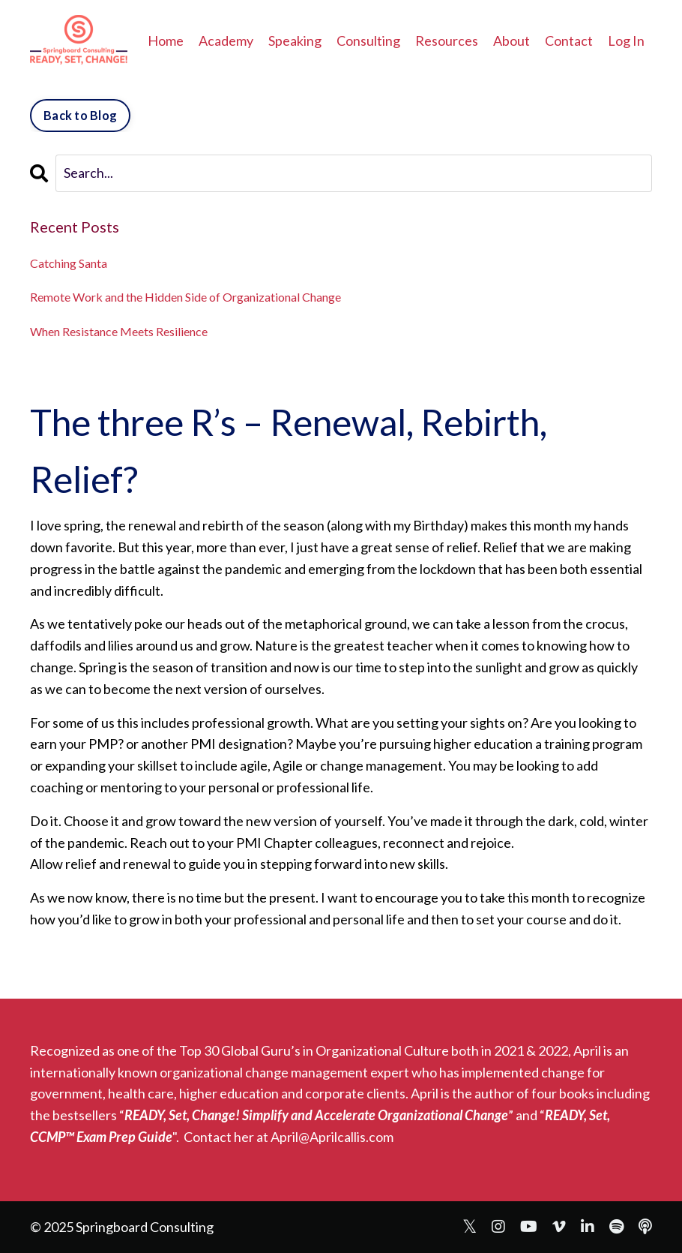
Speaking (295, 40)
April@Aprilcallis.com (332, 1136)
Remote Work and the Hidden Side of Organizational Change (185, 297)
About (511, 40)
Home (166, 40)
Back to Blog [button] (80, 115)
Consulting (368, 40)
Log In (626, 40)
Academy (226, 40)
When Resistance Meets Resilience (119, 331)
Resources (446, 40)
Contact (569, 40)
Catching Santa (68, 263)
